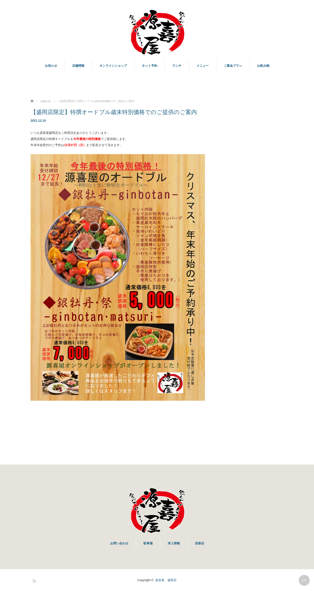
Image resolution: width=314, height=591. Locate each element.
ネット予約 (149, 65)
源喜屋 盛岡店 (166, 580)
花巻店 (199, 543)
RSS (34, 580)
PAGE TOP (304, 580)
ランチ (176, 65)
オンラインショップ (113, 65)
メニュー (202, 65)
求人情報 (174, 543)
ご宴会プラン (233, 65)
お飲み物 (263, 65)
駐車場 (148, 543)
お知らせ (51, 65)
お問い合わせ (119, 543)
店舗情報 (78, 65)
